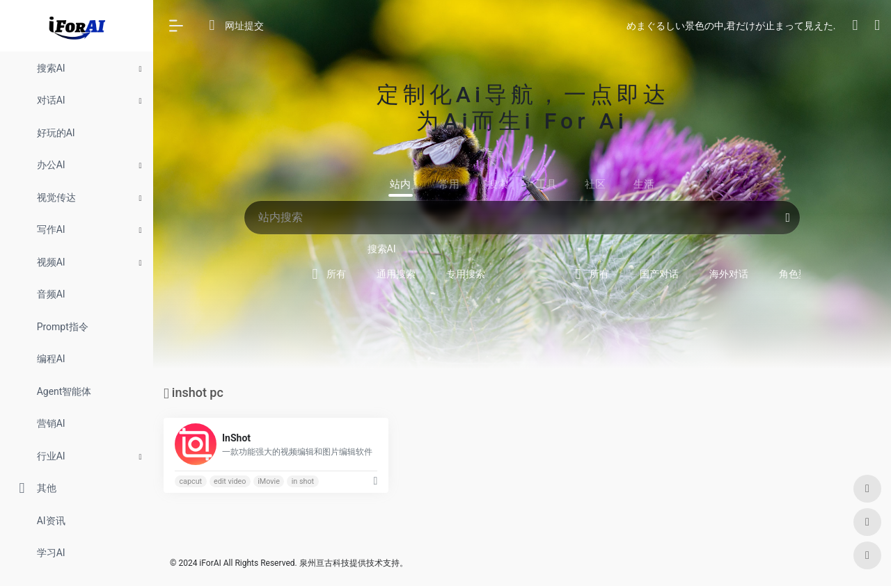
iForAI (210, 563)
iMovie (269, 481)
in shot (303, 481)
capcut (190, 481)
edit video (230, 481)
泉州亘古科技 (324, 563)
